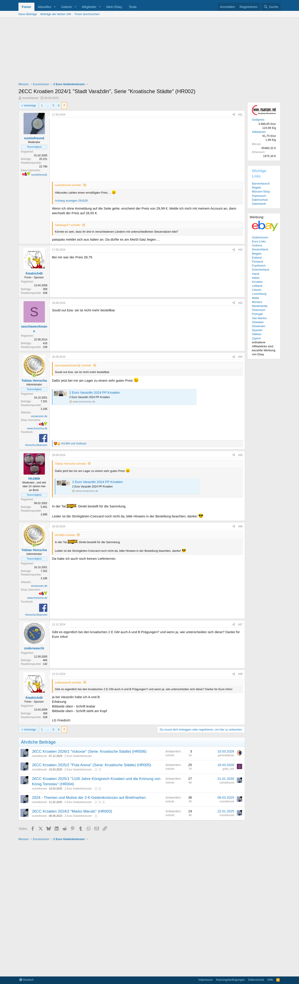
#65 (240, 455)
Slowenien (258, 326)
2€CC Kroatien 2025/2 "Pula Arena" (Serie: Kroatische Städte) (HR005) (91, 765)
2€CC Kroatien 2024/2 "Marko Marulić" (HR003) (72, 811)
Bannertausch (261, 183)
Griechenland (260, 269)
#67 (240, 624)
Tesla (132, 7)
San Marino (259, 318)
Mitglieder (89, 7)
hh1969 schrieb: (65, 535)
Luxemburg (259, 293)
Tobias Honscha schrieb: (70, 463)
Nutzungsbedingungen (230, 979)
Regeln (256, 187)
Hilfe (270, 979)
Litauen (256, 289)
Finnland (257, 261)
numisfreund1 (39, 174)
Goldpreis (258, 119)
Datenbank (259, 203)
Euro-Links (259, 241)
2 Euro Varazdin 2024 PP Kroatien (94, 392)
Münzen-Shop (261, 191)
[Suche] (271, 7)
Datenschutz (260, 199)
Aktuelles (44, 7)
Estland (256, 257)
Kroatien (257, 281)
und (73, 443)
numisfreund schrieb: (68, 185)
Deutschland (260, 249)
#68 (240, 674)
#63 (240, 302)
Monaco (257, 302)
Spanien (257, 330)
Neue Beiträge (27, 14)
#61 (240, 114)
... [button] (47, 105)
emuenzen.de (39, 416)
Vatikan (256, 334)
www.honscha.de (37, 428)
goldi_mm (228, 768)
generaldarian (226, 755)
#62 (240, 249)
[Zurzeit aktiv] (34, 375)
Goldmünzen (260, 237)
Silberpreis (258, 132)
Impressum (259, 195)
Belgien (256, 253)
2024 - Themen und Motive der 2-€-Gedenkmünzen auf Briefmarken (89, 797)
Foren (26, 7)
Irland (255, 273)
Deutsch (26, 979)
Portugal (257, 314)
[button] (55, 7)
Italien (256, 277)
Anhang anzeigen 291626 (71, 200)
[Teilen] (234, 114)
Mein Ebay (114, 7)
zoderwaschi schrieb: (68, 682)
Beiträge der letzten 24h (55, 14)
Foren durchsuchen (87, 14)
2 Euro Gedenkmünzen (78, 756)
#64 (240, 356)
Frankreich (258, 265)
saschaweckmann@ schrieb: (73, 365)
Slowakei (257, 322)
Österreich (258, 310)
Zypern (256, 338)
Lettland (257, 285)
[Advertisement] (149, 51)
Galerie (66, 7)
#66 (240, 526)
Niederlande (259, 306)
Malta (255, 298)
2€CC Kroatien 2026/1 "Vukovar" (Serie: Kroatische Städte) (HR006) (89, 751)
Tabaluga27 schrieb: (68, 225)
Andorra (257, 245)
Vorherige (30, 105)
